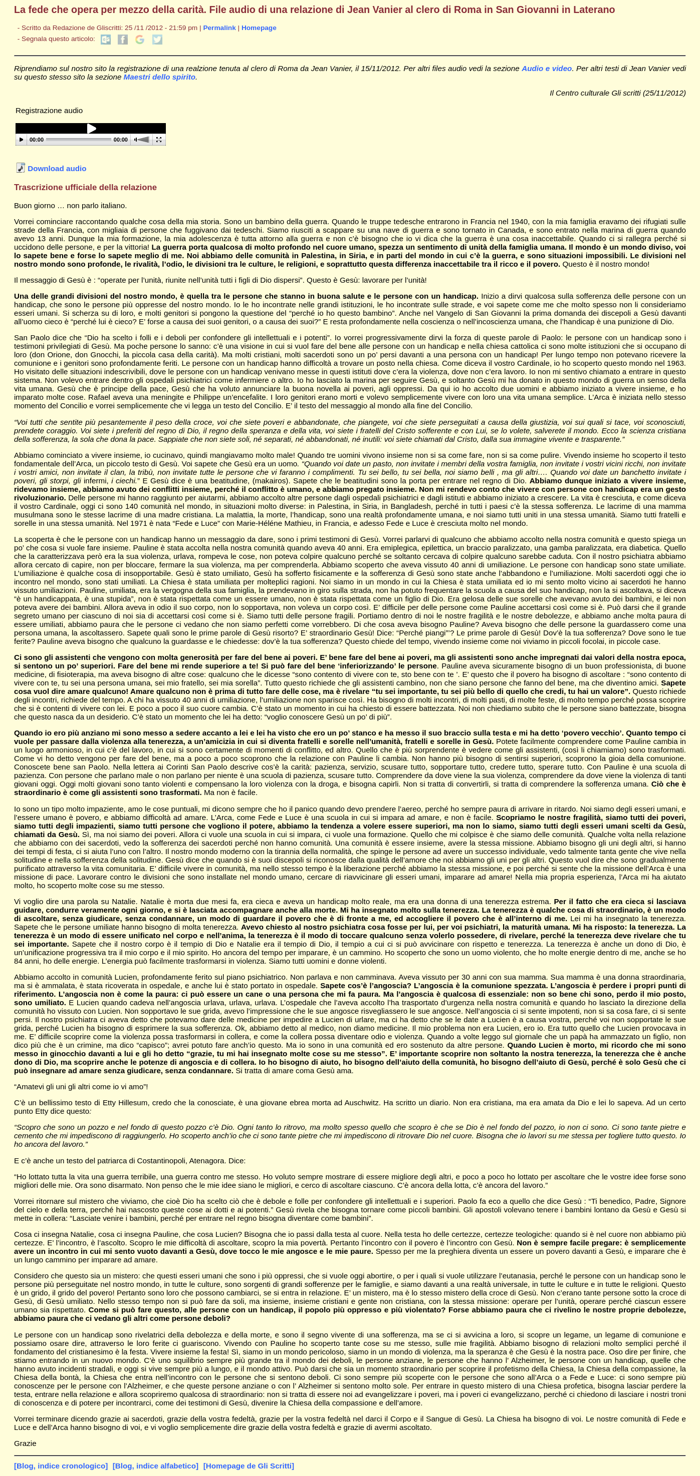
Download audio (51, 168)
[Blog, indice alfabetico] (155, 1465)
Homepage (259, 28)
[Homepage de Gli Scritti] (248, 1465)
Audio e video (547, 68)
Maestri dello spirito (159, 77)
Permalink (219, 28)
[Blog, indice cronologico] (61, 1465)
